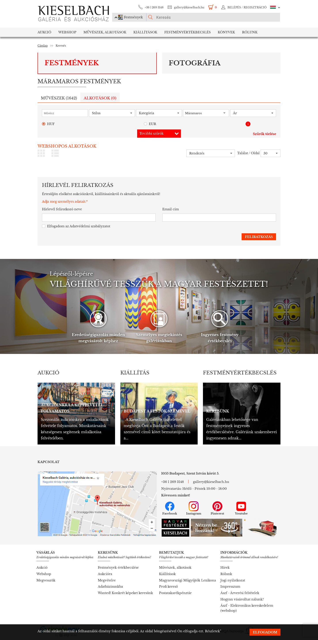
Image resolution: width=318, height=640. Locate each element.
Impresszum (230, 587)
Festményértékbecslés (187, 32)
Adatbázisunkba (110, 587)
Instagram (193, 508)
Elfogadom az (76, 226)
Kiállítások (145, 32)
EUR (150, 124)
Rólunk (249, 32)
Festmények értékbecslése (118, 568)
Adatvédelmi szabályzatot (90, 226)
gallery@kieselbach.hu (189, 7)
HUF (48, 124)
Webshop (67, 32)
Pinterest (217, 508)
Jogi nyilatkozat (232, 580)
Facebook (169, 508)
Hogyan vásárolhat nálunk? (242, 599)
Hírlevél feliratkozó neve (62, 209)
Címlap (43, 45)
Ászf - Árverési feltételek (239, 593)
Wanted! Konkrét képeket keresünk (125, 593)
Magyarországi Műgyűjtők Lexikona (187, 580)
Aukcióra (105, 574)
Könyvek (226, 32)
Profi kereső (168, 587)
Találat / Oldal (248, 153)
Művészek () (59, 98)
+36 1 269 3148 (154, 7)
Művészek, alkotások (175, 568)
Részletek (212, 631)
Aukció (44, 32)
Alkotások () (100, 98)
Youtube (241, 508)
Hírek (225, 568)
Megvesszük (45, 580)
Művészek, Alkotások (104, 32)
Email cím (170, 209)
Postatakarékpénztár (175, 593)
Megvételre (107, 580)
